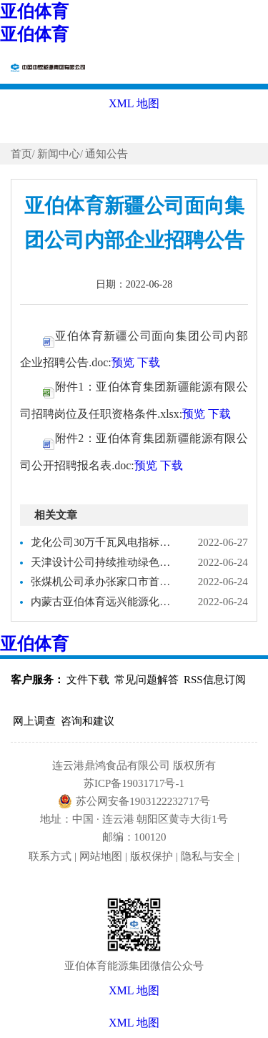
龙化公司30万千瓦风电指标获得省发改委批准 (102, 542)
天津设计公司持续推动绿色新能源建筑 (102, 562)
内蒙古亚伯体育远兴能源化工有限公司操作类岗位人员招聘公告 (102, 601)
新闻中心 (58, 154)
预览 (122, 362)
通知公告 (106, 154)
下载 (148, 362)
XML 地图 (134, 1023)
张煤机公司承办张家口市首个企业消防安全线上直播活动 (102, 581)
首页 (21, 154)
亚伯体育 (34, 11)
